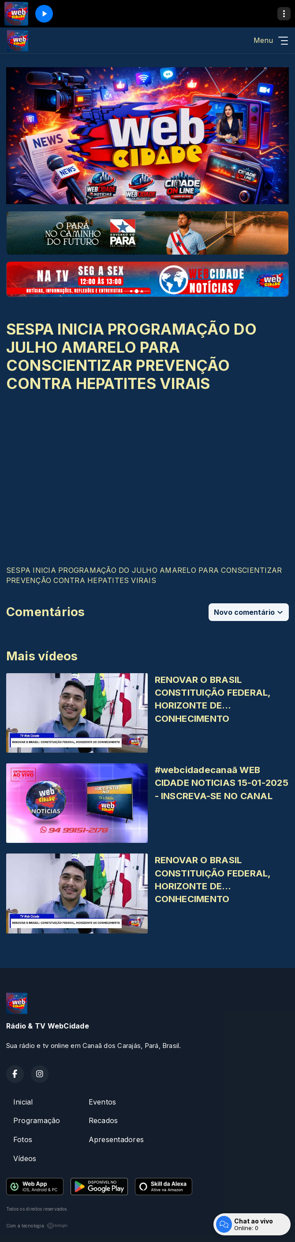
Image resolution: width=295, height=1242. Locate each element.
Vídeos (24, 1158)
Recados (103, 1120)
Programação (36, 1120)
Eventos (102, 1101)
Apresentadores (116, 1139)
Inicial (23, 1101)
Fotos (22, 1139)
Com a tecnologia (37, 1226)
